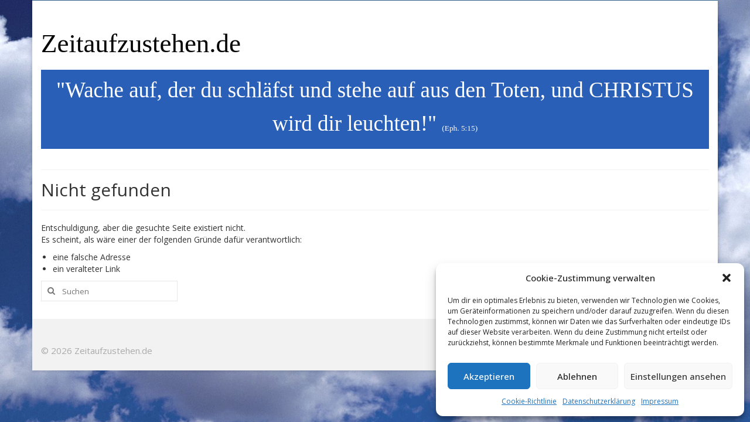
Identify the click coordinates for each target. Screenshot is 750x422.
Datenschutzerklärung (598, 401)
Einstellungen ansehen (678, 376)
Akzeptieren (488, 376)
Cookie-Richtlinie (529, 401)
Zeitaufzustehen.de (141, 43)
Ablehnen (577, 376)
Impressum (660, 401)
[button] (726, 278)
